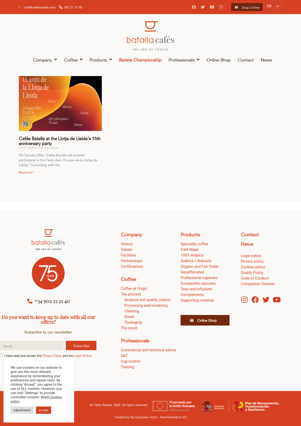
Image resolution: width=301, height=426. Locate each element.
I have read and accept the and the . (48, 355)
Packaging (133, 322)
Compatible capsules (198, 283)
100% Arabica (192, 255)
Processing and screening (146, 305)
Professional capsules (199, 278)
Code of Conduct (255, 278)
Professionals (184, 59)
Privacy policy (252, 261)
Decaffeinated (192, 272)
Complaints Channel (257, 284)
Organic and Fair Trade (199, 266)
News (266, 59)
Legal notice (251, 255)
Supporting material (197, 300)
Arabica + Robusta (196, 261)
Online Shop (218, 59)
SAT (124, 355)
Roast (129, 317)
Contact (246, 59)
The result (129, 328)
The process (131, 294)
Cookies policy (253, 267)
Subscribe (81, 345)
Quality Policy (252, 272)
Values (126, 249)
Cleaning (131, 311)
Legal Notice (82, 355)
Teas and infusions (196, 289)
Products (101, 59)
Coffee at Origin (134, 288)
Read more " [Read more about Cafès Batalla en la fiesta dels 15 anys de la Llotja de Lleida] (26, 172)
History (127, 244)
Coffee (73, 59)
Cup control (130, 361)
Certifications (132, 266)
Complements (192, 294)
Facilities (128, 255)
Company (45, 59)
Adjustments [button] (22, 410)
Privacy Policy (52, 355)
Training (127, 367)
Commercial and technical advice (148, 350)
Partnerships (131, 261)
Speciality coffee (194, 244)
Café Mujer (190, 249)
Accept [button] (43, 410)
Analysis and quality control (147, 300)
